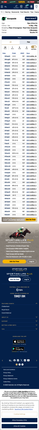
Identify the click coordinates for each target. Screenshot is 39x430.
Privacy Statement (8, 375)
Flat (28, 42)
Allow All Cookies (19, 427)
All (10, 42)
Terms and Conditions (9, 369)
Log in (26, 279)
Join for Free (30, 219)
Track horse (31, 18)
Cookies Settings (19, 415)
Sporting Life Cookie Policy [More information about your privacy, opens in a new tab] (24, 410)
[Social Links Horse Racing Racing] (20, 364)
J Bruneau (33, 30)
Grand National (6, 313)
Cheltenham (5, 306)
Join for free (14, 279)
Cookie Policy (6, 381)
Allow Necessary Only (19, 421)
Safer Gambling (23, 391)
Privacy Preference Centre (10, 378)
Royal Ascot (5, 309)
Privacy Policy (7, 372)
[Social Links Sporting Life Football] (22, 364)
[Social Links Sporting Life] (17, 364)
